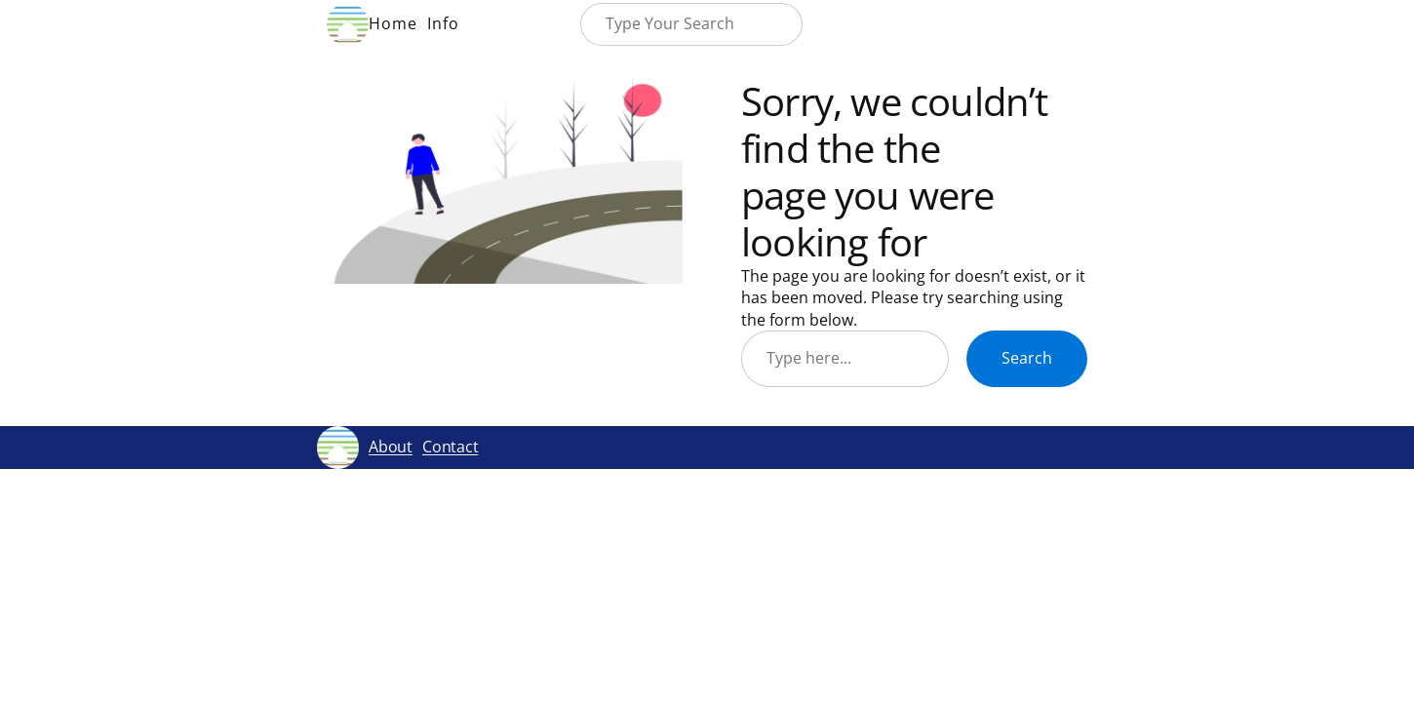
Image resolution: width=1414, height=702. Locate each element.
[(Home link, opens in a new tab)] (348, 24)
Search (1027, 358)
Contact (450, 446)
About (390, 446)
